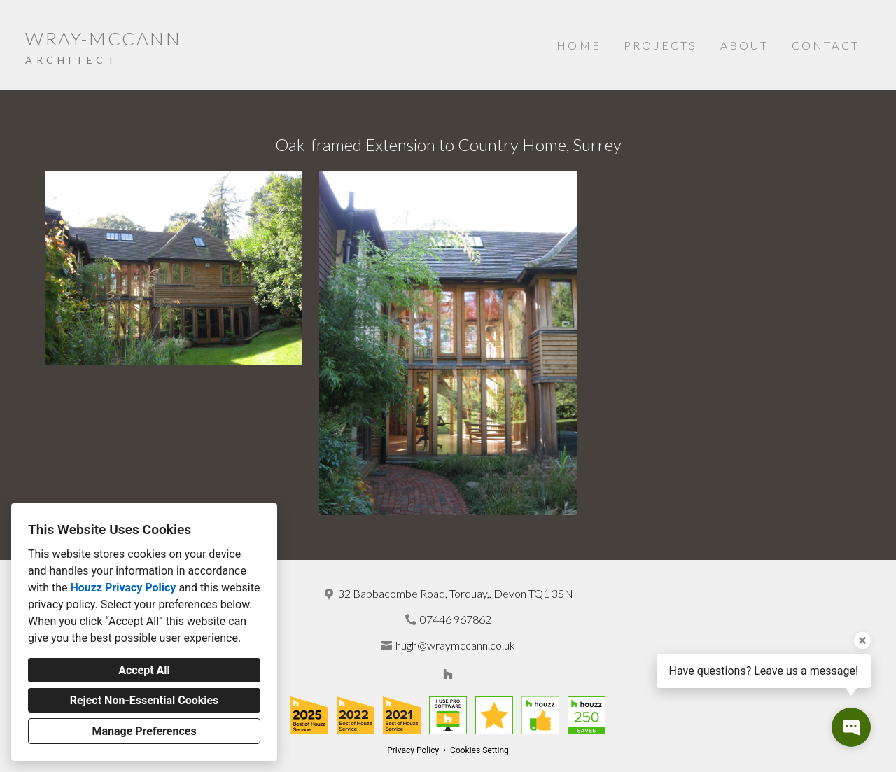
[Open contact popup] (851, 727)
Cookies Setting (479, 750)
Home (578, 45)
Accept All (144, 670)
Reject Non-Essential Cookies (144, 700)
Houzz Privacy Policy (123, 587)
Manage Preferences (144, 731)
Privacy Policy (413, 750)
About (744, 45)
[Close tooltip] (862, 640)
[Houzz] (448, 674)
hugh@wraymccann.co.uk (455, 645)
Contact (826, 45)
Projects (661, 45)
